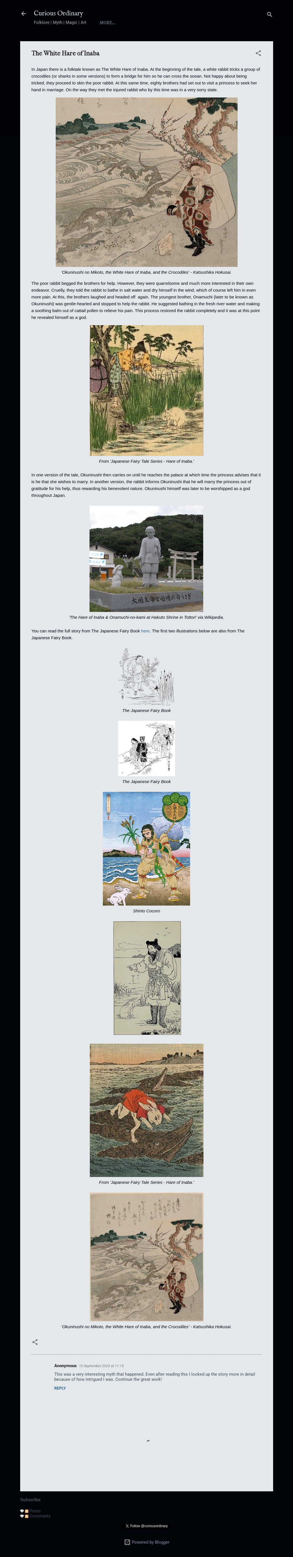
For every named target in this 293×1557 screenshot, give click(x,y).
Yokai (181, 23)
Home (106, 23)
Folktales (211, 23)
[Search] (269, 15)
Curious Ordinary (58, 13)
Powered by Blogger (146, 1542)
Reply (60, 1388)
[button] (258, 54)
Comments (38, 1516)
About (131, 23)
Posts (33, 1511)
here (145, 630)
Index (156, 23)
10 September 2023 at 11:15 (101, 1366)
